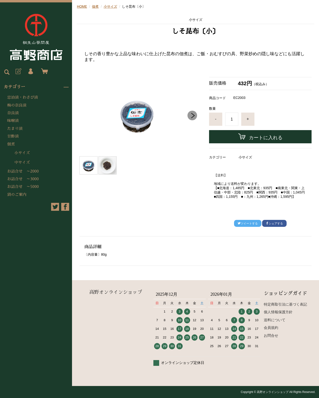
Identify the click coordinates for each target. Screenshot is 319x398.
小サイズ (22, 153)
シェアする (274, 223)
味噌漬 (13, 121)
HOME (82, 6)
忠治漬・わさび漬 (22, 97)
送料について (274, 320)
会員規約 (271, 328)
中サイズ (22, 162)
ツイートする (248, 223)
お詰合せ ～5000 (23, 187)
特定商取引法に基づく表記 (285, 304)
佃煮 (11, 144)
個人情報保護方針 (278, 312)
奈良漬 (13, 113)
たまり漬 (15, 129)
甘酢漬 (13, 136)
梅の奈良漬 (16, 105)
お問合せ (271, 335)
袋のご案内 (16, 195)
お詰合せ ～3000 (23, 179)
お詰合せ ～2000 (23, 171)
